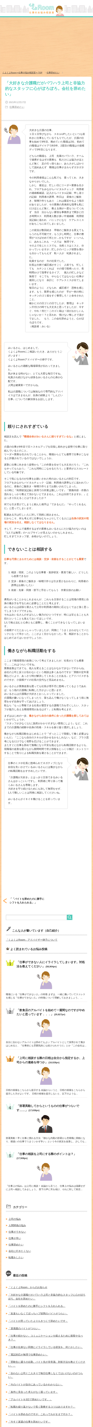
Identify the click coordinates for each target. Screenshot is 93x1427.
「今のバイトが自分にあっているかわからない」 (35, 1384)
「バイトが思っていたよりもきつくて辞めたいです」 (38, 1321)
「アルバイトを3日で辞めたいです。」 (30, 1399)
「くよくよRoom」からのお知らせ (27, 1287)
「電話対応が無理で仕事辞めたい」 (28, 1354)
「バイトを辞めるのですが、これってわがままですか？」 (40, 1414)
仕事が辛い (15, 1238)
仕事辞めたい (16, 107)
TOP (22, 73)
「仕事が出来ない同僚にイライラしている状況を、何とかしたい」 (45, 1347)
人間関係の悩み (17, 1225)
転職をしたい (16, 1257)
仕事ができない (17, 1231)
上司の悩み (15, 1219)
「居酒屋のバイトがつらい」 (24, 1328)
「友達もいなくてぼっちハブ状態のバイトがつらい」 (38, 1313)
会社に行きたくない (20, 1251)
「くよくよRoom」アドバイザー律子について (31, 939)
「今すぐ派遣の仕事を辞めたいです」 (29, 1421)
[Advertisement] (46, 44)
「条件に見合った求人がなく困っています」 (33, 1392)
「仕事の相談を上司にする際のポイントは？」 (46, 1153)
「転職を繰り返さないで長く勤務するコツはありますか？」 (41, 1406)
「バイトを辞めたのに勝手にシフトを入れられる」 (36, 1306)
